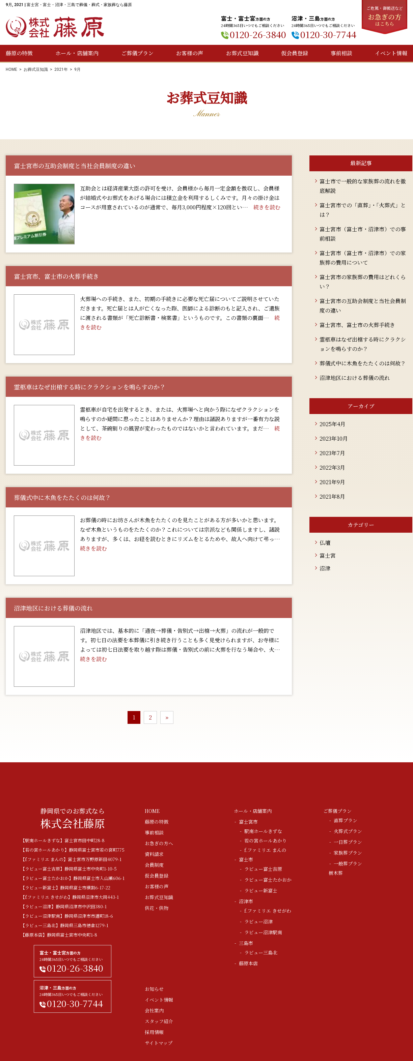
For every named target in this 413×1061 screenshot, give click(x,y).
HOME (11, 69)
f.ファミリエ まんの (265, 850)
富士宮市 (248, 821)
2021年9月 (332, 482)
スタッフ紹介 (159, 1021)
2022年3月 (332, 467)
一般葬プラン (348, 863)
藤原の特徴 (19, 53)
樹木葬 (336, 873)
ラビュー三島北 (260, 952)
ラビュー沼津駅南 (263, 932)
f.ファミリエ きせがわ (267, 910)
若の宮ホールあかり (265, 840)
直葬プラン (345, 820)
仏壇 (325, 543)
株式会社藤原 (55, 27)
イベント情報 (391, 53)
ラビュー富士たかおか (268, 879)
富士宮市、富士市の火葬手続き (357, 325)
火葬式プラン (348, 831)
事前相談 (341, 53)
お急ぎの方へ (159, 843)
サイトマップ (158, 1042)
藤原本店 (248, 963)
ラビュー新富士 (260, 890)
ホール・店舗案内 (77, 53)
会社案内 (154, 1010)
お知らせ (154, 988)
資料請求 (154, 854)
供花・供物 (156, 908)
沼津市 (246, 901)
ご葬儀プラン (137, 53)
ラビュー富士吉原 (263, 868)
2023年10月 (334, 438)
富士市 (246, 859)
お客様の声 (189, 53)
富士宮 (328, 555)
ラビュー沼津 (258, 921)
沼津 (325, 568)
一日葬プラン (348, 841)
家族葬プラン (348, 852)
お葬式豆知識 (242, 53)
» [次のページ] (166, 717)
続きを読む (266, 207)
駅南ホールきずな (263, 831)
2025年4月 (333, 424)
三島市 (246, 943)
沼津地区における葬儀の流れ (355, 378)
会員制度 (154, 864)
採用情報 (154, 1032)
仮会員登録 (294, 53)
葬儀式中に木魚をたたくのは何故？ (363, 363)
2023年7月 (332, 453)
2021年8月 (332, 496)
